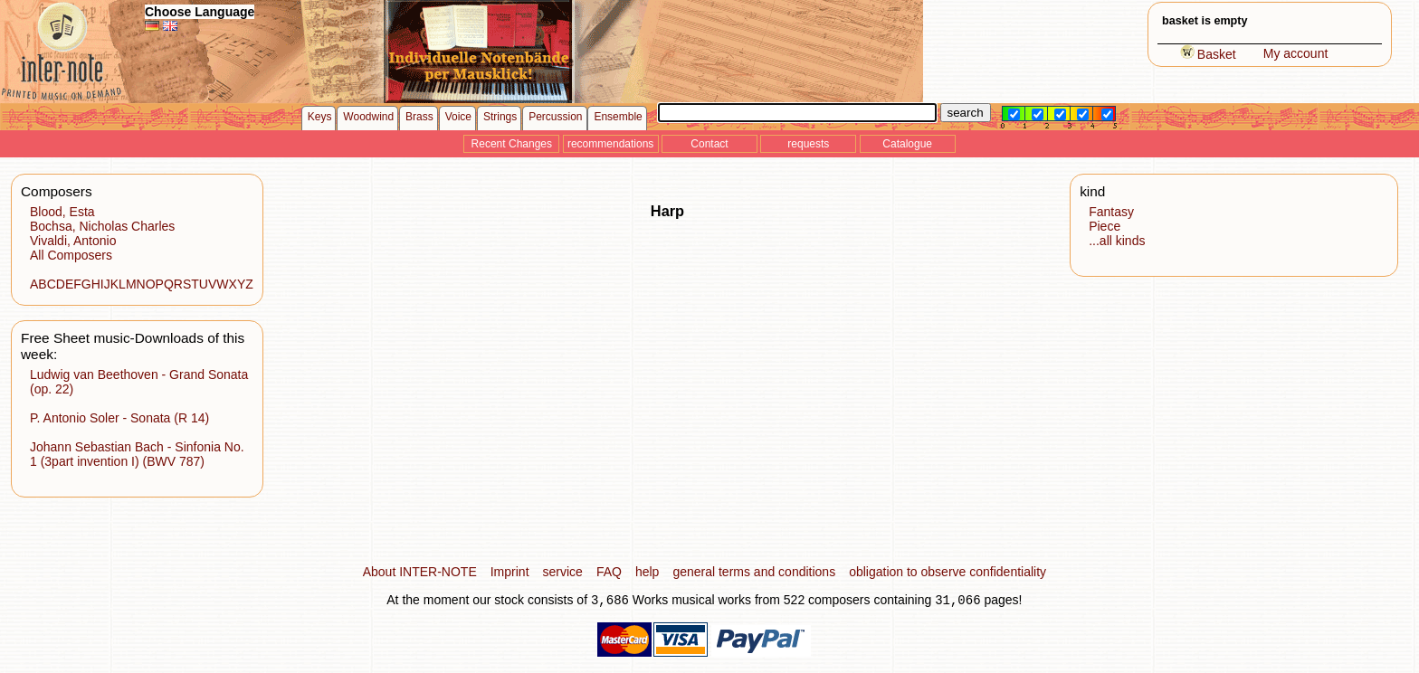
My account (1296, 53)
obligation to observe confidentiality (947, 571)
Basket (1208, 54)
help (647, 571)
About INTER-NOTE (420, 571)
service (563, 571)
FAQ (609, 571)
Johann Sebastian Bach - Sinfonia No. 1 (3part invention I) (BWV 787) (137, 454)
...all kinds (1117, 240)
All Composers (71, 255)
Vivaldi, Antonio (73, 240)
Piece (1104, 226)
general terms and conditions (753, 571)
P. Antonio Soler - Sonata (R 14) (119, 418)
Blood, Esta (62, 211)
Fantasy (1111, 211)
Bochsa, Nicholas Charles (102, 226)
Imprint (509, 571)
